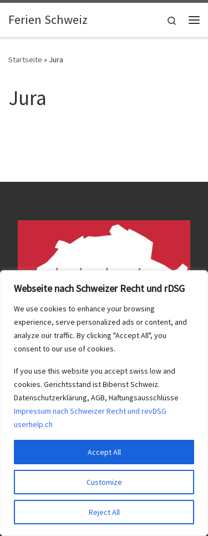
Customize (104, 482)
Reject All (104, 512)
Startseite (25, 59)
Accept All (104, 452)
